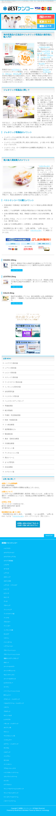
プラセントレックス (10, 768)
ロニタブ (6, 634)
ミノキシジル (45, 57)
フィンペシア (8, 609)
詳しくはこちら (17, 270)
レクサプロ (7, 719)
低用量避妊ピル (10, 429)
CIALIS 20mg (8, 293)
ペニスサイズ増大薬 (12, 396)
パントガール (8, 642)
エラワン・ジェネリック (11, 744)
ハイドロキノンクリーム (11, 772)
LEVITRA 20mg (9, 277)
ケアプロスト (16, 69)
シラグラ (6, 565)
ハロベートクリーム (10, 801)
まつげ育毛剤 (9, 462)
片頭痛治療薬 (9, 443)
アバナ (6, 601)
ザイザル (6, 748)
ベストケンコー (44, 47)
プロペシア (7, 605)
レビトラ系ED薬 (10, 373)
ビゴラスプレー (8, 683)
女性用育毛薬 (9, 391)
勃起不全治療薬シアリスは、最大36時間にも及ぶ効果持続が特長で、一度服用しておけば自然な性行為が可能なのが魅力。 (32, 298)
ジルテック (7, 752)
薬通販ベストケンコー (25, 808)
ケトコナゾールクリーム (11, 797)
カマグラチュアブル (10, 556)
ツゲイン (6, 638)
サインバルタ (8, 715)
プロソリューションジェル (12, 654)
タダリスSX (7, 581)
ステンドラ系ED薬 (11, 377)
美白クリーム (9, 457)
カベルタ (6, 569)
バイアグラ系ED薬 (11, 363)
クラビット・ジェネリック (12, 699)
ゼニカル (46, 69)
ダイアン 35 (7, 727)
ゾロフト (6, 707)
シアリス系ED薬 (10, 368)
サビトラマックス (9, 675)
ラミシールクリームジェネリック (14, 788)
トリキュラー (8, 740)
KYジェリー (7, 695)
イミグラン (7, 756)
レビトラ (6, 589)
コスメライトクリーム (10, 776)
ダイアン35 (17, 74)
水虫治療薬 (9, 467)
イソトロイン (8, 764)
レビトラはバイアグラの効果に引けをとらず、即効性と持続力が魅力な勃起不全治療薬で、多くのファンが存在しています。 (32, 282)
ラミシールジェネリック (11, 793)
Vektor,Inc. (39, 810)
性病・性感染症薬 (11, 420)
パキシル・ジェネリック (11, 723)
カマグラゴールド (9, 552)
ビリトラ (6, 593)
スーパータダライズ (10, 679)
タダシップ (7, 577)
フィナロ (6, 617)
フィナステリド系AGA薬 (13, 382)
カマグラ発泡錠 (8, 560)
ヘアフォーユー (8, 646)
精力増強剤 (9, 410)
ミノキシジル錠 (8, 630)
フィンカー (7, 626)
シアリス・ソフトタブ (10, 585)
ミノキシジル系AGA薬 (13, 387)
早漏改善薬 (9, 406)
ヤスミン (8, 74)
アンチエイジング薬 (12, 453)
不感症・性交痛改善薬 (12, 415)
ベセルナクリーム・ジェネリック (14, 703)
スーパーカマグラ (9, 666)
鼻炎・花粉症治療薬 (12, 439)
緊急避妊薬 (9, 434)
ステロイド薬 (9, 472)
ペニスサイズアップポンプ (14, 401)
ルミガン (42, 63)
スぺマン (6, 687)
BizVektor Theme (28, 810)
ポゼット (6, 662)
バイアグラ (46, 51)
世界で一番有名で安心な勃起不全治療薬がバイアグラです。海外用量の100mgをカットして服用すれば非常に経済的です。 (32, 265)
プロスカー (7, 622)
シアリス (47, 53)
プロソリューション (10, 650)
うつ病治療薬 (9, 424)
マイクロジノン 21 (9, 736)
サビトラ (6, 597)
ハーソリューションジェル (12, 691)
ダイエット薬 (9, 448)
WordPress (17, 810)
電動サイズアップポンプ (11, 658)
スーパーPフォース (9, 670)
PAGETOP (49, 535)
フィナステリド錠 (9, 613)
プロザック (7, 711)
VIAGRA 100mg (9, 260)
